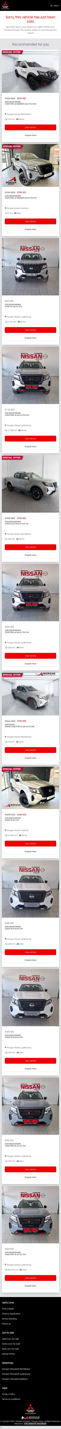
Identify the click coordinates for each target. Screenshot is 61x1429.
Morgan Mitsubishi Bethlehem (16, 1369)
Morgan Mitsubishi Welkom (15, 1379)
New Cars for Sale (10, 1349)
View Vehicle (30, 127)
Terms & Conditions (11, 1399)
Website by (30, 1424)
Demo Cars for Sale (11, 1343)
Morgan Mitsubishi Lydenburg (16, 1374)
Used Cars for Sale (10, 1339)
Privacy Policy (8, 1394)
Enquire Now (30, 135)
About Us (6, 1323)
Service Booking (9, 1318)
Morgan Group (37, 1421)
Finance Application (11, 1313)
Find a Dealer (8, 1308)
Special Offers (8, 1353)
